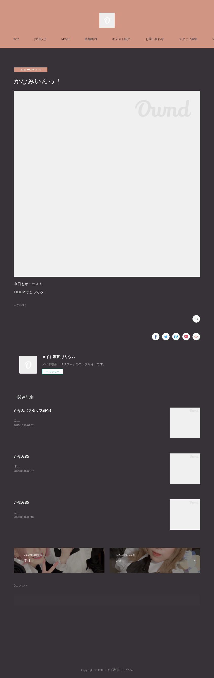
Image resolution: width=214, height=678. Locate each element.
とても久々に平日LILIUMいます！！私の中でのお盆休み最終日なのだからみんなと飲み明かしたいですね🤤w (89, 512)
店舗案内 (112, 39)
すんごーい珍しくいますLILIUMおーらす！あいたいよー (52, 466)
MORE (171, 39)
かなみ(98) (20, 305)
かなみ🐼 (21, 456)
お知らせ (61, 39)
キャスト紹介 (142, 39)
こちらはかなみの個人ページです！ (38, 420)
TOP (37, 39)
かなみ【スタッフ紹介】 (33, 411)
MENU (87, 39)
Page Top (107, 649)
